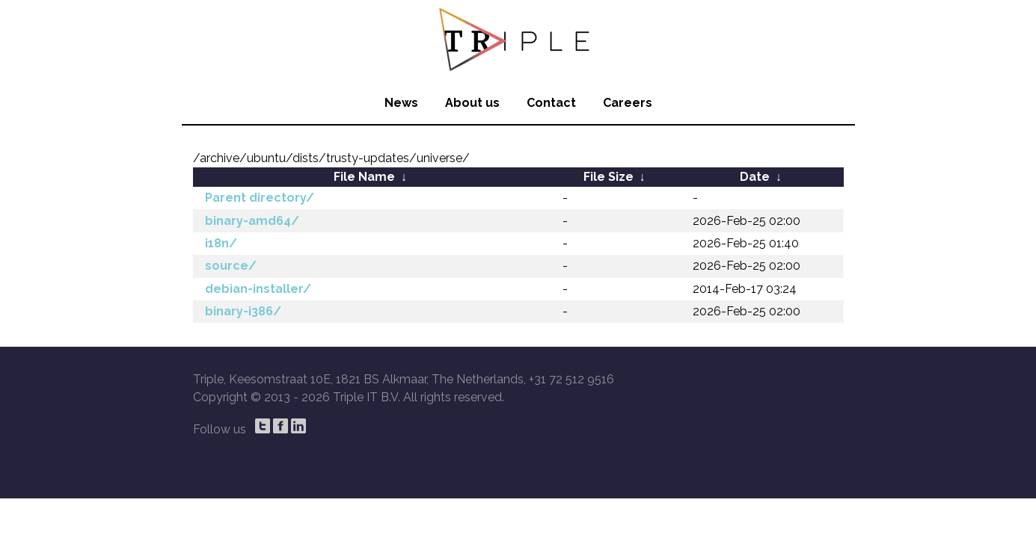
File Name (364, 177)
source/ (231, 266)
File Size (608, 177)
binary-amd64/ (252, 221)
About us (472, 103)
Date (755, 177)
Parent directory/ (259, 198)
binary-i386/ (243, 311)
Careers (627, 103)
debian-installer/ (258, 289)
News (401, 103)
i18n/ (221, 243)
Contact (551, 103)
